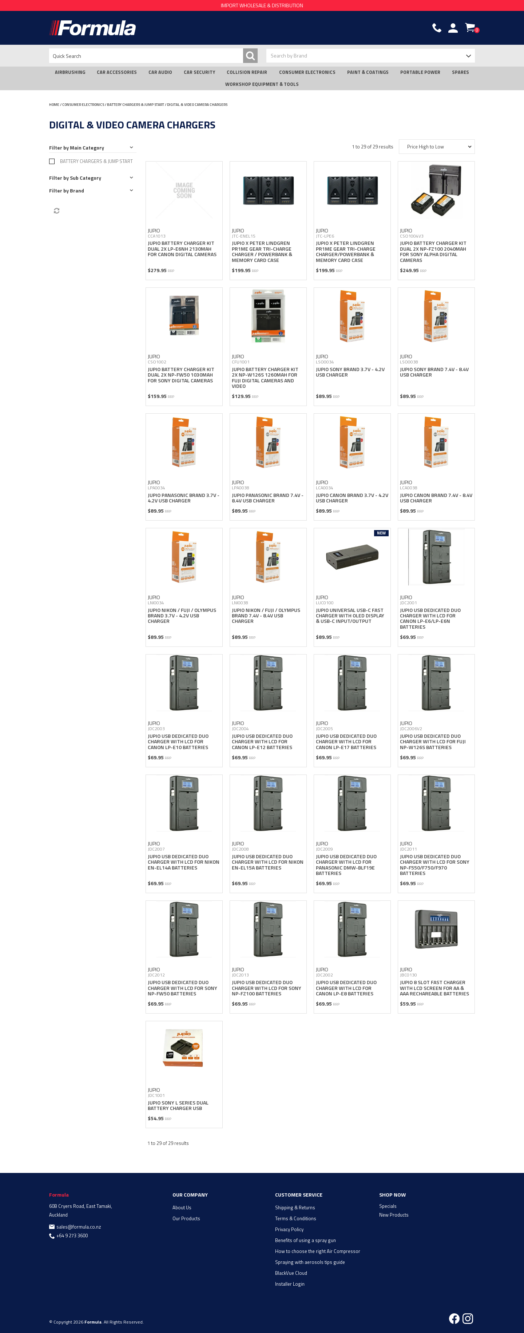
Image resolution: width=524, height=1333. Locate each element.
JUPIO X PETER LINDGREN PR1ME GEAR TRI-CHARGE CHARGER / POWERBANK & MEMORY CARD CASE (262, 251)
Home (54, 104)
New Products (394, 1214)
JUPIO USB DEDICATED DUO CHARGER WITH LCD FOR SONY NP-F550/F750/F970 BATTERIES (434, 864)
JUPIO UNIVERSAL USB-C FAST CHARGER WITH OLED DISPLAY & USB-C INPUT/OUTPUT (350, 615)
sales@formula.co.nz (78, 1226)
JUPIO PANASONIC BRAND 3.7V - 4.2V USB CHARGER (183, 497)
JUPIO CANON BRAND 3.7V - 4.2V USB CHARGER (352, 497)
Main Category (87, 147)
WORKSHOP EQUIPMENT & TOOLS (262, 84)
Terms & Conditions (295, 1218)
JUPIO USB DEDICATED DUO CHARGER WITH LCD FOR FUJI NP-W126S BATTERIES (433, 741)
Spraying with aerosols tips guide (310, 1262)
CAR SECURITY (199, 72)
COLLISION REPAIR (247, 72)
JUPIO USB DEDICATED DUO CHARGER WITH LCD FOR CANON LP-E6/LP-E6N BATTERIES (430, 618)
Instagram (468, 1318)
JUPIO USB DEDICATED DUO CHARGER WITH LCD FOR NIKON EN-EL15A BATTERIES (267, 861)
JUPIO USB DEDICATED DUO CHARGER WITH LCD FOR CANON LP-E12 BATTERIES (262, 741)
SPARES (460, 72)
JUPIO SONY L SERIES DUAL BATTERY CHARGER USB (178, 1105)
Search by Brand (289, 55)
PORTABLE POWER (420, 72)
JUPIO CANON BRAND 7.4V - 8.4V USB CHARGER (436, 497)
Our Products (186, 1218)
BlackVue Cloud (291, 1273)
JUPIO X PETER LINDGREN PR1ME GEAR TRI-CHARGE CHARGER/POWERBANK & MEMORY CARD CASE (346, 251)
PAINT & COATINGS (368, 72)
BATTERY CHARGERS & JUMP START (135, 104)
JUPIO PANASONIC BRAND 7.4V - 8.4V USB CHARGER (267, 497)
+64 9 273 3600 (72, 1235)
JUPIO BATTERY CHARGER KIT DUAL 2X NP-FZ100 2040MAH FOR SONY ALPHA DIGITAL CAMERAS (433, 251)
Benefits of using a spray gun (305, 1240)
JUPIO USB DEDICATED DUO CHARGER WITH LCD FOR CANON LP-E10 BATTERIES (178, 741)
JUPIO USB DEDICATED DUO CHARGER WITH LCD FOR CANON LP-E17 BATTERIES (346, 741)
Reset (56, 211)
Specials (388, 1206)
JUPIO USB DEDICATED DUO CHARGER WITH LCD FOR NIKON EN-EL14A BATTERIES (183, 861)
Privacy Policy (289, 1229)
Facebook (454, 1318)
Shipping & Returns (295, 1207)
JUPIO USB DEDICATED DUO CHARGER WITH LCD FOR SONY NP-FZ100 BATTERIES (266, 987)
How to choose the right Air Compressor (317, 1251)
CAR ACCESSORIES (117, 72)
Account (453, 28)
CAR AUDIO (160, 72)
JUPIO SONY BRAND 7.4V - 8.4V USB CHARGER (434, 371)
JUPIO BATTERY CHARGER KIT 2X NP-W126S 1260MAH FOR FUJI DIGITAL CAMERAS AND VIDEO (265, 377)
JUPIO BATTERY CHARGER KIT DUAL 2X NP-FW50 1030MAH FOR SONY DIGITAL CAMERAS (181, 374)
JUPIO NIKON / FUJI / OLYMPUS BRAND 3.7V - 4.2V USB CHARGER (182, 615)
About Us (181, 1207)
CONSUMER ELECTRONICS (307, 72)
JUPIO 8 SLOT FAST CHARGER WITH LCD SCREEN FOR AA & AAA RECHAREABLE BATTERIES (434, 987)
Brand (77, 190)
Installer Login (290, 1284)
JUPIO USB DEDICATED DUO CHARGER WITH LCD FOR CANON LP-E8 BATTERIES (346, 987)
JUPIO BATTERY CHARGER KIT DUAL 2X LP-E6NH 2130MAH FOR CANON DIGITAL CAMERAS (182, 248)
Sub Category (85, 178)
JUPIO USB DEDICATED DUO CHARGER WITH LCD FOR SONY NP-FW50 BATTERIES (182, 987)
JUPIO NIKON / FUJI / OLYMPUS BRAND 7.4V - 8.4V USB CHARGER (266, 615)
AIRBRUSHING (70, 72)
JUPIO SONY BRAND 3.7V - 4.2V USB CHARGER (350, 371)
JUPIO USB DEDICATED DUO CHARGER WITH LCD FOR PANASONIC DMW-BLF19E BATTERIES (346, 864)
